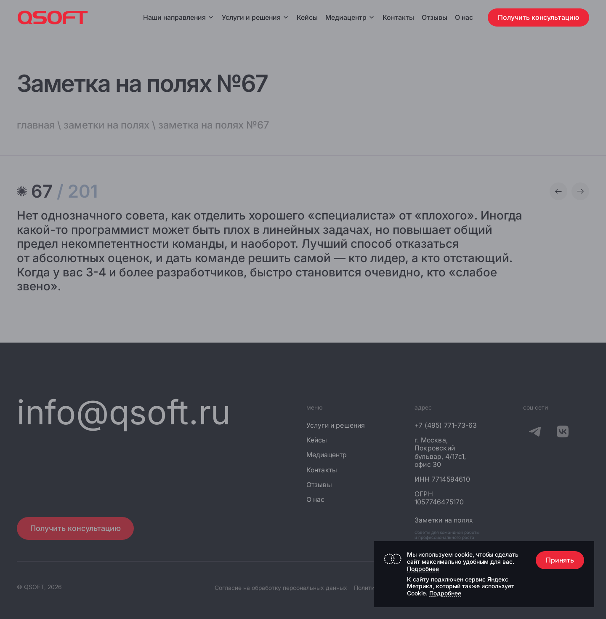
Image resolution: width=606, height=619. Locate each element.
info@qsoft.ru (124, 411)
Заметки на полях (444, 520)
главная (36, 125)
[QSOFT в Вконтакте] (562, 433)
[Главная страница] (53, 17)
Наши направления (178, 17)
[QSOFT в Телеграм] (535, 433)
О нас (464, 17)
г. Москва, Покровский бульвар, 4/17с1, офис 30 (440, 452)
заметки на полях (106, 125)
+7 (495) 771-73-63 (446, 425)
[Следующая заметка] (580, 191)
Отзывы (434, 17)
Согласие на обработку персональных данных (281, 587)
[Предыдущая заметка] (558, 191)
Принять (560, 560)
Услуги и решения (255, 17)
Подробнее (423, 568)
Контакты (398, 17)
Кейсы (307, 17)
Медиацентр (346, 17)
